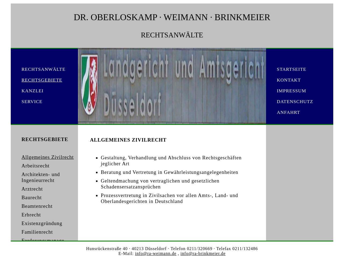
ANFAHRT (288, 112)
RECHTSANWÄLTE (44, 69)
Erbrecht (31, 215)
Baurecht (32, 197)
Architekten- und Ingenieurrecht (41, 177)
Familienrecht (37, 232)
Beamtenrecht (37, 206)
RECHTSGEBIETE (42, 80)
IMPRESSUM (291, 90)
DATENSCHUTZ (295, 101)
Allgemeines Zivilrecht (48, 157)
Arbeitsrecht (35, 166)
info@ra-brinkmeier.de (203, 253)
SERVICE (32, 101)
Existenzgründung (42, 223)
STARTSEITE (291, 69)
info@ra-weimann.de (156, 253)
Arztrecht (32, 189)
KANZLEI (33, 90)
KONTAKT (289, 80)
